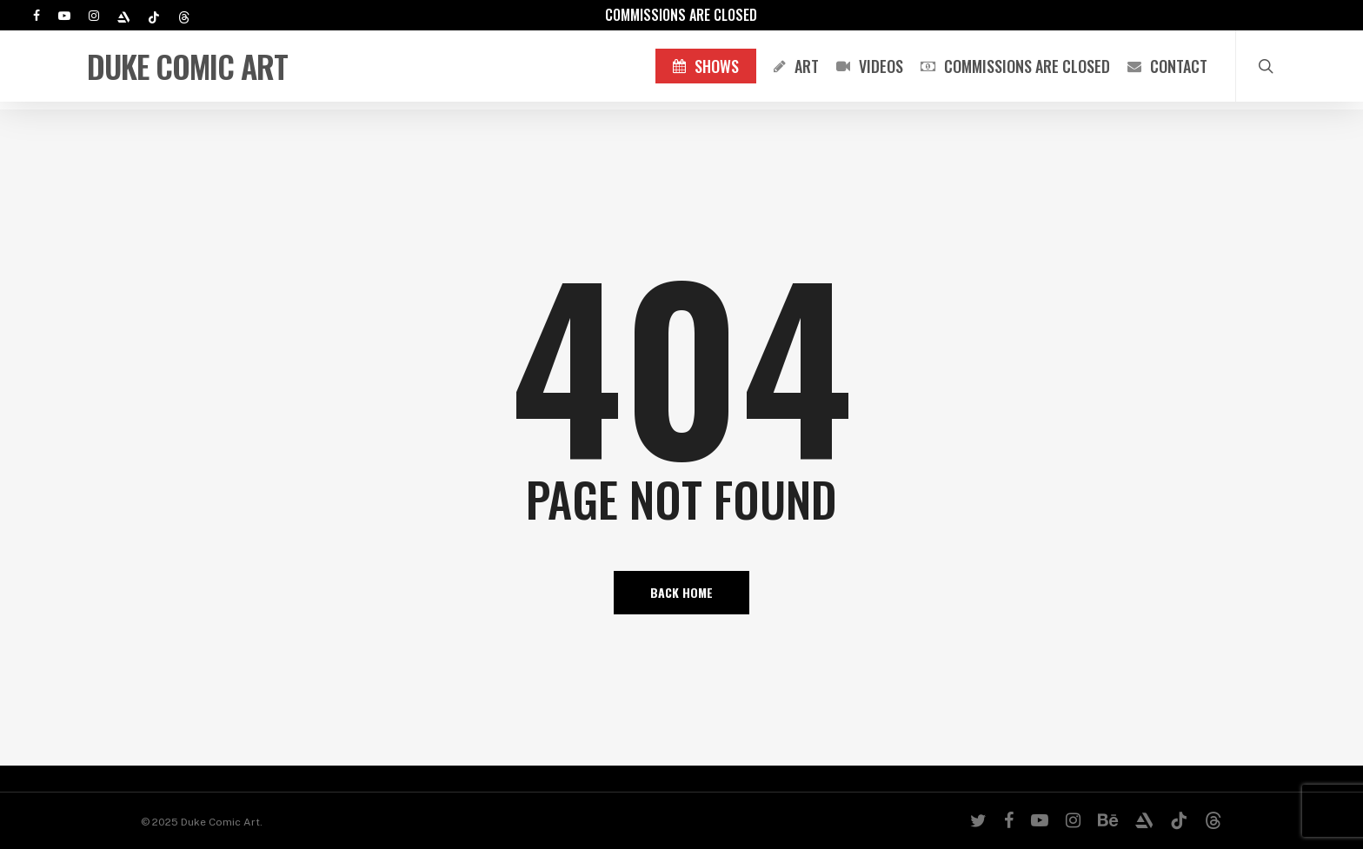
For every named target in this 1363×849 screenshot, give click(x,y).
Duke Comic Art (187, 70)
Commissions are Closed (681, 14)
